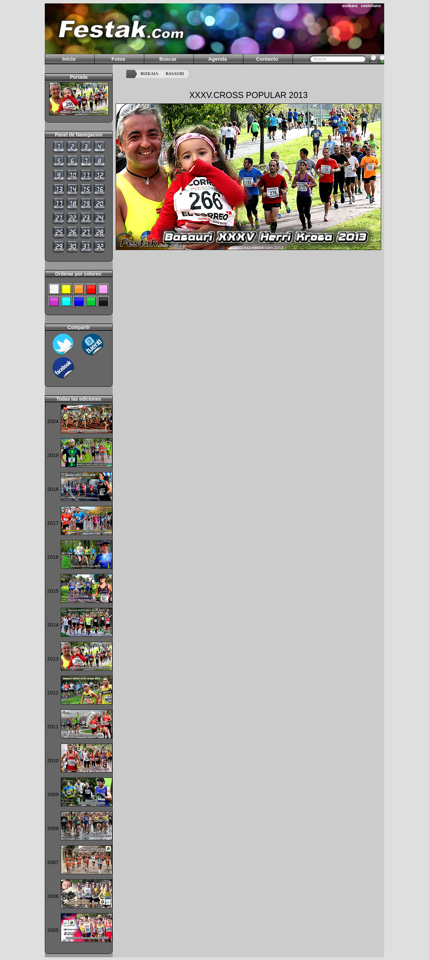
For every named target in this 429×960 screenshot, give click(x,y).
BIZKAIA (149, 73)
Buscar (168, 59)
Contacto (267, 59)
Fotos (119, 59)
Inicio (68, 59)
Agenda (217, 59)
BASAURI (175, 73)
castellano (371, 5)
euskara (349, 5)
